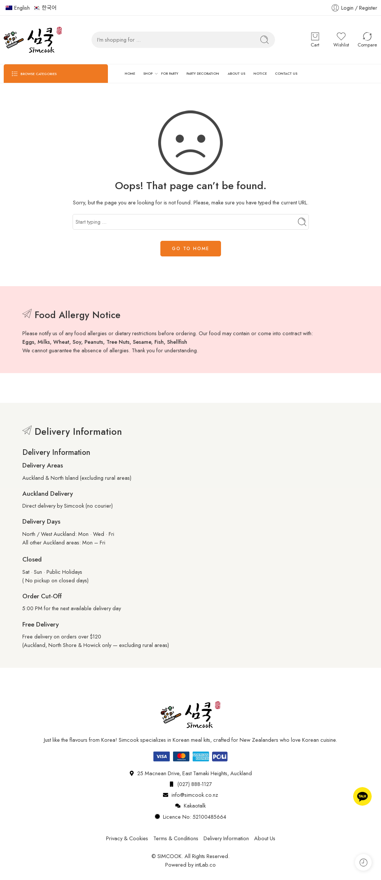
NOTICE (260, 73)
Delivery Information (226, 838)
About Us (264, 838)
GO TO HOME (190, 248)
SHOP (148, 73)
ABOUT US (236, 73)
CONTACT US (286, 73)
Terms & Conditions (175, 838)
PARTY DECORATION (202, 73)
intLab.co (205, 864)
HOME (130, 73)
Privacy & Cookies (127, 838)
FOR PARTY (169, 73)
